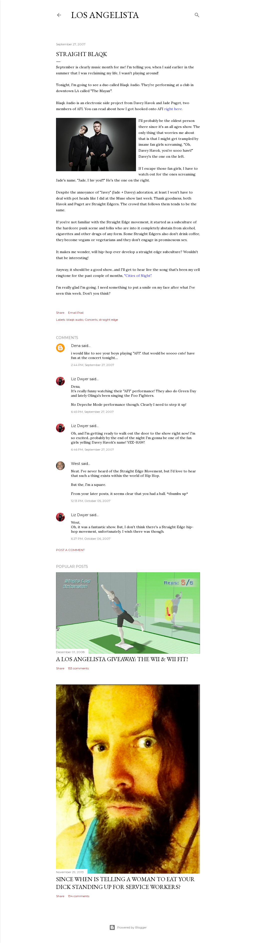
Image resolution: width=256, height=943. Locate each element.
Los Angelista (105, 15)
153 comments (78, 668)
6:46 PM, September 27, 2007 (92, 449)
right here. (173, 109)
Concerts (91, 319)
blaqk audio (74, 319)
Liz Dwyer (79, 379)
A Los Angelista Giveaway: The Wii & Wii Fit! (122, 659)
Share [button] (60, 312)
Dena (75, 345)
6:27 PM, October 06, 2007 (90, 538)
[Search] (197, 14)
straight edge (108, 319)
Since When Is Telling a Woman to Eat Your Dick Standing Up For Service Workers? (125, 883)
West (75, 463)
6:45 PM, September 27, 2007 (92, 412)
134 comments (78, 896)
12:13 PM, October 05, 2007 (90, 501)
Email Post (76, 312)
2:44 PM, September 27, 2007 (92, 365)
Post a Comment (70, 550)
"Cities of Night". (138, 275)
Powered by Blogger (128, 927)
